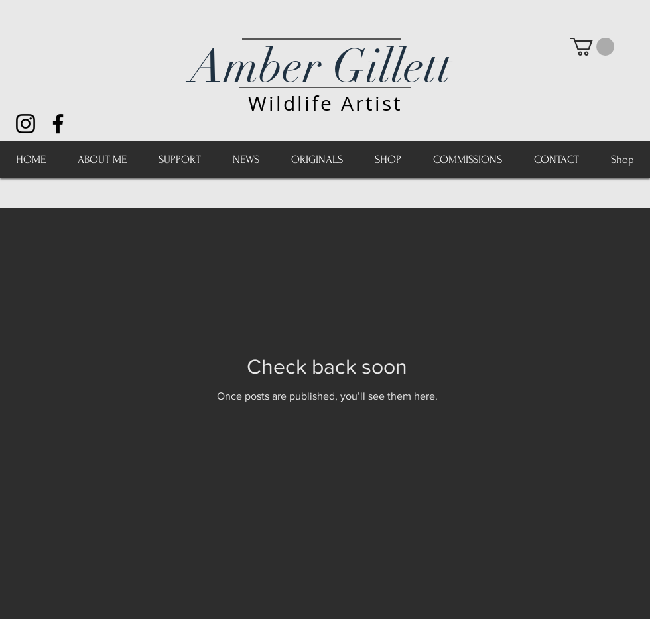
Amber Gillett (321, 66)
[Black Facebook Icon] (58, 124)
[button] (592, 47)
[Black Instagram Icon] (25, 124)
